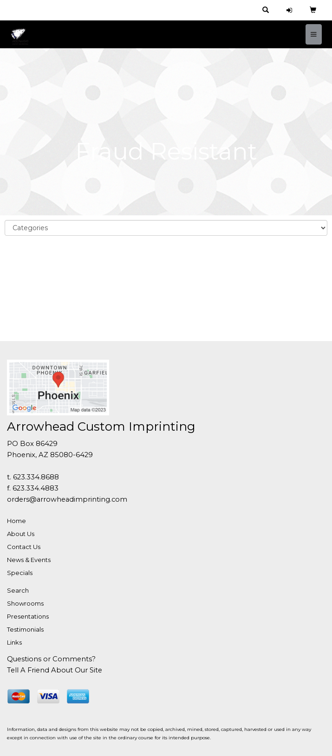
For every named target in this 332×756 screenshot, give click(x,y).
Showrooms (25, 603)
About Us (20, 533)
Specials (20, 572)
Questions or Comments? (51, 659)
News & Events (29, 559)
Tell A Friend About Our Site (54, 670)
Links (14, 642)
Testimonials (25, 629)
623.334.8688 (36, 477)
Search (18, 590)
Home (16, 520)
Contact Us (23, 546)
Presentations (28, 616)
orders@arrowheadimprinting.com (67, 499)
